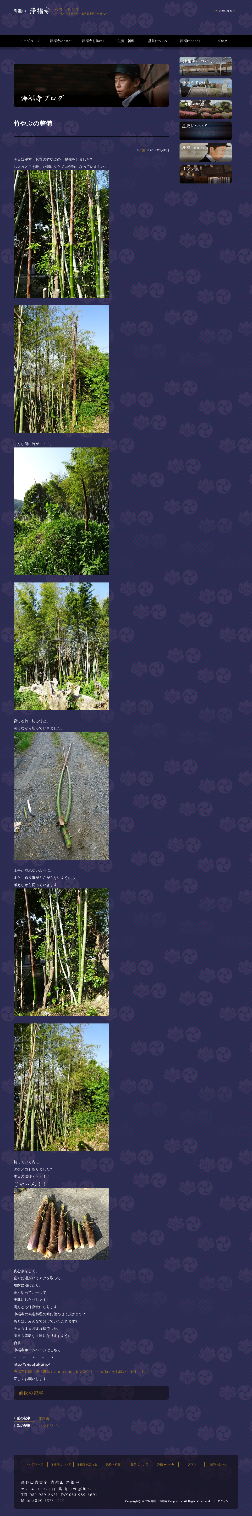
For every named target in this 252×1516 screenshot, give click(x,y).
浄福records (190, 41)
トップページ (30, 41)
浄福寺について (62, 41)
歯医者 (44, 1418)
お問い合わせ (227, 11)
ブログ (222, 41)
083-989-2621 (44, 1494)
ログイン (223, 1501)
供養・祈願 (125, 41)
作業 (142, 150)
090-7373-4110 (50, 1500)
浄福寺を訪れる (94, 41)
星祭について (158, 41)
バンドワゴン (49, 1425)
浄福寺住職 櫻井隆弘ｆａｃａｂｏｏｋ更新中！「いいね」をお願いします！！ (79, 1371)
